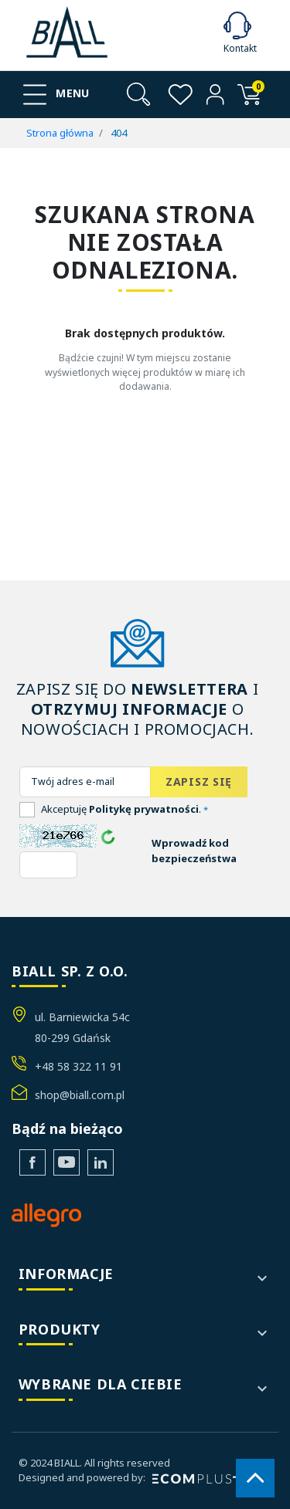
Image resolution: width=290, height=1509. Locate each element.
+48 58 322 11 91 (78, 1066)
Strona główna (60, 133)
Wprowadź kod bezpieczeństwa (194, 850)
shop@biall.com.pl (80, 1095)
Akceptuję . (124, 809)
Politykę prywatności (144, 809)
